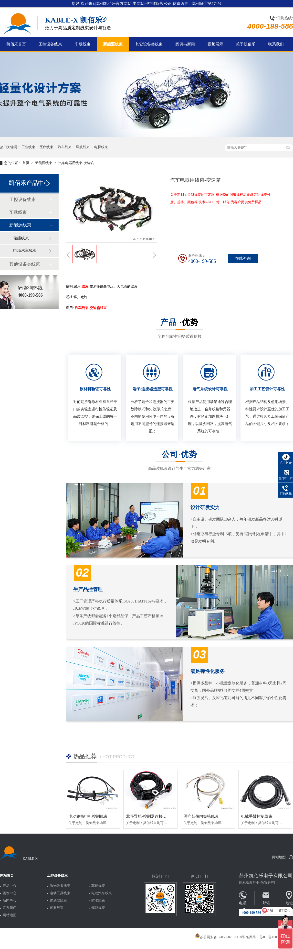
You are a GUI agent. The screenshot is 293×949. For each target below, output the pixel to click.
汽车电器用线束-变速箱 (76, 163)
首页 (26, 163)
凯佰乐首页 (16, 44)
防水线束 (98, 900)
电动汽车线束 (25, 250)
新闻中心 (9, 900)
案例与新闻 (185, 44)
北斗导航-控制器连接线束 (148, 816)
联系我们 (276, 44)
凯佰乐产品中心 (29, 183)
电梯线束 (101, 147)
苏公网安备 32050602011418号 (220, 937)
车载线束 (82, 44)
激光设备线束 (60, 886)
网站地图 (279, 857)
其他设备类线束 (24, 264)
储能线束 (21, 238)
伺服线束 (56, 908)
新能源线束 (113, 44)
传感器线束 (58, 900)
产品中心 (9, 886)
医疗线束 (46, 147)
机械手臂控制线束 (256, 816)
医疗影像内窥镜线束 (201, 816)
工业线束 (28, 147)
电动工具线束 (60, 893)
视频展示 (215, 44)
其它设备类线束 (149, 44)
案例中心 (9, 893)
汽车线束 (65, 147)
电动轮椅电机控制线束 (88, 816)
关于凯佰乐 (245, 44)
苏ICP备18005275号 (274, 937)
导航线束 (83, 147)
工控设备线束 (50, 44)
